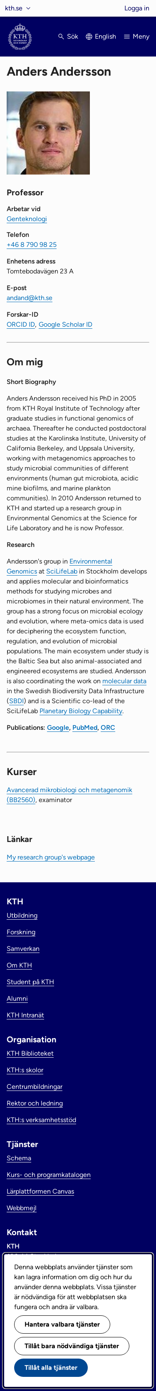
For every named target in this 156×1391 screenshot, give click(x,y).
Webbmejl (22, 1208)
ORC (108, 727)
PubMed (84, 727)
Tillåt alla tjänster (51, 1367)
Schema (19, 1158)
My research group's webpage (51, 857)
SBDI (16, 701)
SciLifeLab (61, 571)
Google (58, 727)
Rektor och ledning (35, 1103)
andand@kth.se (29, 298)
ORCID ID (21, 324)
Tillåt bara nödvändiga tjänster (72, 1346)
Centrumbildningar (34, 1087)
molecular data (124, 681)
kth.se (13, 8)
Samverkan (23, 949)
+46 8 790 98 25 (32, 245)
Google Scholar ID (65, 324)
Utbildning (22, 915)
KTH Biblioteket (30, 1053)
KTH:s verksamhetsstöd (41, 1120)
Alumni (17, 998)
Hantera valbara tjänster (62, 1324)
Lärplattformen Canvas (40, 1191)
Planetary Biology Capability (81, 711)
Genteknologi (27, 219)
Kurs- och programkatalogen (49, 1175)
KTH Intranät (25, 1015)
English (105, 36)
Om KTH (19, 965)
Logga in (136, 8)
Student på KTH (30, 982)
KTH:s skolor (25, 1070)
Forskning (21, 932)
